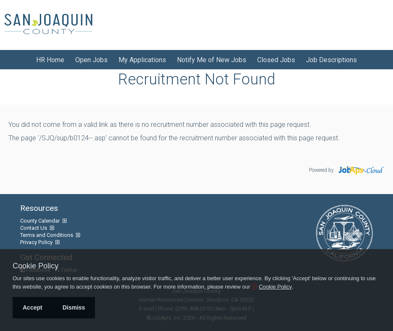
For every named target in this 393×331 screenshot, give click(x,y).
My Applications (142, 60)
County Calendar (40, 221)
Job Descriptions (331, 60)
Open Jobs (91, 60)
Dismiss (74, 307)
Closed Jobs (276, 60)
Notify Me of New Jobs (211, 60)
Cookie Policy (35, 266)
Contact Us (34, 228)
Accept (32, 307)
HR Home (50, 60)
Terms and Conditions (47, 235)
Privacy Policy (37, 242)
